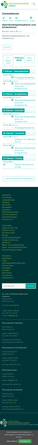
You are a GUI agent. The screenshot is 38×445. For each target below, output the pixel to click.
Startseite (6, 195)
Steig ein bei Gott (10, 228)
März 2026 (29, 59)
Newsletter (7, 207)
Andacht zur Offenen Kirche (25, 140)
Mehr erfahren (12, 441)
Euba (20, 31)
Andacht (6, 202)
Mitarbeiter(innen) (10, 212)
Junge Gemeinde (10, 240)
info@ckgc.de (12, 316)
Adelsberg (14, 81)
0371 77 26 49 (13, 311)
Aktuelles (6, 205)
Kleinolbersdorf (16, 97)
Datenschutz (8, 278)
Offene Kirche (8, 230)
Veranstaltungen (9, 217)
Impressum (7, 275)
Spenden (6, 210)
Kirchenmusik (8, 233)
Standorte (6, 256)
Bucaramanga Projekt (12, 250)
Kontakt (5, 270)
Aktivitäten (7, 225)
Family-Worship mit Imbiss (24, 165)
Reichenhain (15, 114)
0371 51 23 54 (13, 400)
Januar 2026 (8, 60)
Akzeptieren (25, 441)
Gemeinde (7, 197)
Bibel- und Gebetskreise (13, 245)
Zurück (7, 47)
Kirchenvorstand (9, 214)
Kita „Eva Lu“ (7, 219)
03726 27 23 (12, 380)
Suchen (30, 286)
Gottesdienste (8, 200)
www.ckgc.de (14, 305)
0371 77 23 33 (13, 358)
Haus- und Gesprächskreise (14, 247)
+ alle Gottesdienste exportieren (19, 178)
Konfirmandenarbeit (11, 237)
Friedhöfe (6, 268)
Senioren (6, 242)
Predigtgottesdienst (24, 77)
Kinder (5, 235)
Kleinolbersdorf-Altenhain (13, 263)
